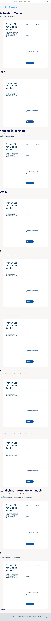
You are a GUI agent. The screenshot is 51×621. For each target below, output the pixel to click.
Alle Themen (20, 1)
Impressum (39, 616)
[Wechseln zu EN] (47, 1)
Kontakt (29, 1)
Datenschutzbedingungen (35, 53)
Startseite (15, 1)
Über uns (25, 1)
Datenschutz (34, 616)
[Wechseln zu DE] (46, 1)
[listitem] (13, 34)
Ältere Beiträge (2, 609)
